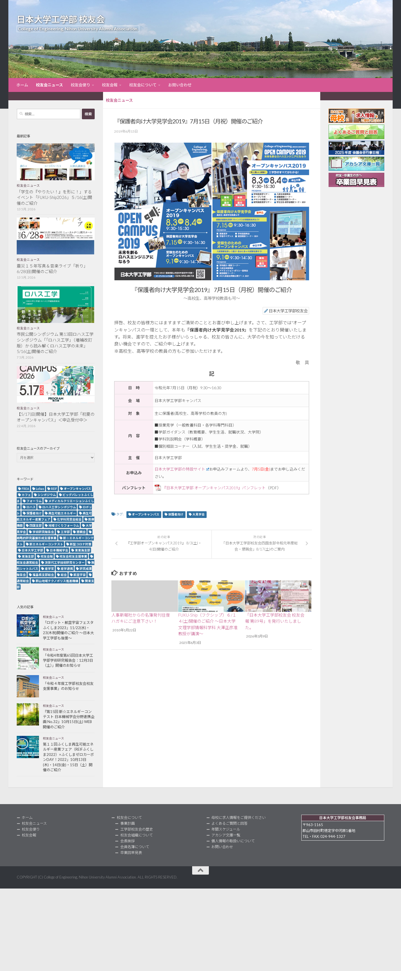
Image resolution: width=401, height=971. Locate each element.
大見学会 (198, 514)
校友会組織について (136, 835)
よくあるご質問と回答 (229, 823)
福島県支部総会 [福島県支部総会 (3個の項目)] (43, 574)
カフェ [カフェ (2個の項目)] (26, 495)
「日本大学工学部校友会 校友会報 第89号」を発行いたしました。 (274, 621)
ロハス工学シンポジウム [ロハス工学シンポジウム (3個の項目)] (59, 507)
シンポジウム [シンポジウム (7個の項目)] (47, 495)
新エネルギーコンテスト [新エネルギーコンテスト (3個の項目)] (46, 544)
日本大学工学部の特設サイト (182, 469)
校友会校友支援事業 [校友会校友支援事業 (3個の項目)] (73, 556)
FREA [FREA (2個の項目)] (25, 488)
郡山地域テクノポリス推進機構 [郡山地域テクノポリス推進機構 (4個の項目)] (57, 581)
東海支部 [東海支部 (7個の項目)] (28, 556)
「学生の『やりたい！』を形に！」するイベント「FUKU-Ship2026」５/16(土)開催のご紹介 (54, 197)
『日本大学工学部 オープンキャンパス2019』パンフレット (214, 487)
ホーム (22, 84)
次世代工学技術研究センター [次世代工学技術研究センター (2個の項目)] (65, 562)
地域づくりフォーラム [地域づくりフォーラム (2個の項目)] (63, 525)
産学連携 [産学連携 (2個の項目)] (67, 568)
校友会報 (110, 84)
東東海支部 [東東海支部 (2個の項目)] (82, 550)
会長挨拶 (127, 841)
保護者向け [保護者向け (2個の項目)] (34, 513)
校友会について (143, 84)
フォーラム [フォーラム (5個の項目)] (34, 501)
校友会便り (80, 84)
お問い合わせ (180, 84)
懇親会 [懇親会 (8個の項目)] (81, 532)
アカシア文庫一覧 (225, 835)
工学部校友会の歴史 (136, 829)
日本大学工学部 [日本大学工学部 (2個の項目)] (32, 550)
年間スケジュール (225, 829)
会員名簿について (134, 847)
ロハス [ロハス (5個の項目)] (31, 507)
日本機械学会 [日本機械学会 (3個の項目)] (59, 550)
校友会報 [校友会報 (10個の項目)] (47, 556)
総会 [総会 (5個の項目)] (64, 574)
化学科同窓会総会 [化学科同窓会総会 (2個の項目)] (69, 519)
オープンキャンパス (145, 514)
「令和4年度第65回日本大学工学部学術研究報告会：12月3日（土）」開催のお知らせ (68, 660)
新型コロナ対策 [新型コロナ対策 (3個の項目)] (80, 544)
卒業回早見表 (131, 852)
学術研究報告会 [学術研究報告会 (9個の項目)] (43, 532)
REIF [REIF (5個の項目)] (54, 488)
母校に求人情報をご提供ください (238, 817)
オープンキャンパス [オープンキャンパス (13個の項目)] (77, 488)
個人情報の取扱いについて (233, 841)
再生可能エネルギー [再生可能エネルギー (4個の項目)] (62, 513)
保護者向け (176, 514)
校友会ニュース (49, 84)
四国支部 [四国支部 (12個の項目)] (36, 525)
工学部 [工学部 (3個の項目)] (65, 532)
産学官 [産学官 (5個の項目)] (49, 568)
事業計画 (127, 823)
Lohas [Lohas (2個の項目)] (40, 488)
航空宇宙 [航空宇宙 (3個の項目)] (80, 574)
